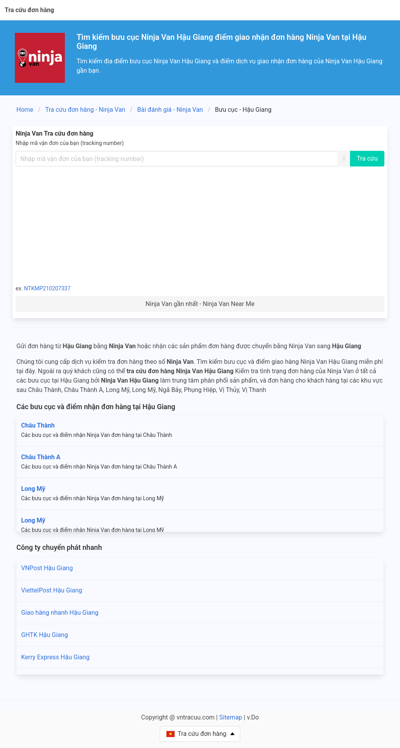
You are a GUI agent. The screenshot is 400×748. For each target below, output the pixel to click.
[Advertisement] (200, 225)
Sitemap (230, 717)
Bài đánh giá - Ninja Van (170, 109)
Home (24, 109)
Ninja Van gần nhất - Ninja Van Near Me (200, 304)
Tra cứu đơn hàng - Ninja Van (85, 109)
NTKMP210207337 (47, 288)
